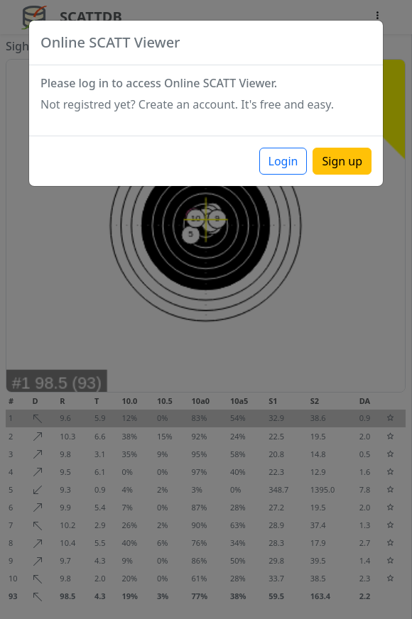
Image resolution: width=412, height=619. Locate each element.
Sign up (342, 161)
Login (283, 161)
